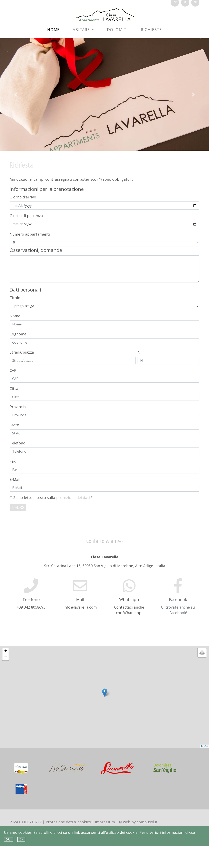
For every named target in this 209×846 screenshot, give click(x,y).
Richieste (151, 29)
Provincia (18, 406)
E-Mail (15, 479)
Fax (13, 461)
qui (9, 839)
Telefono (17, 443)
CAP (13, 370)
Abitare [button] (82, 29)
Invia (18, 507)
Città (14, 388)
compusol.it (147, 821)
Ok (21, 839)
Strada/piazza (22, 352)
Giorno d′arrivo (23, 197)
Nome (15, 315)
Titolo (15, 297)
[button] (15, 94)
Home (53, 29)
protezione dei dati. (73, 497)
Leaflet (204, 746)
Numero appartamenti (30, 234)
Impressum (105, 821)
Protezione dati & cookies (68, 821)
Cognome (18, 334)
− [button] (5, 657)
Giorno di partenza (26, 215)
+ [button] (5, 651)
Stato (14, 424)
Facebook (178, 599)
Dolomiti (117, 29)
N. (139, 352)
